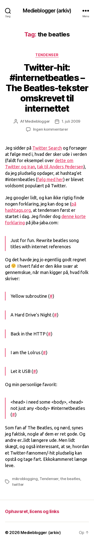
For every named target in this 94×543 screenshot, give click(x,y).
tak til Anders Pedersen (60, 166)
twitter (18, 484)
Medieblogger (37, 121)
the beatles (70, 478)
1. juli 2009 (71, 121)
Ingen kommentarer (50, 129)
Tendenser (47, 55)
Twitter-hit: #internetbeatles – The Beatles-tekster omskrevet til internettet (47, 88)
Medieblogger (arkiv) (47, 10)
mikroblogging (25, 478)
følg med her (50, 179)
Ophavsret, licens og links (32, 511)
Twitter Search (47, 147)
